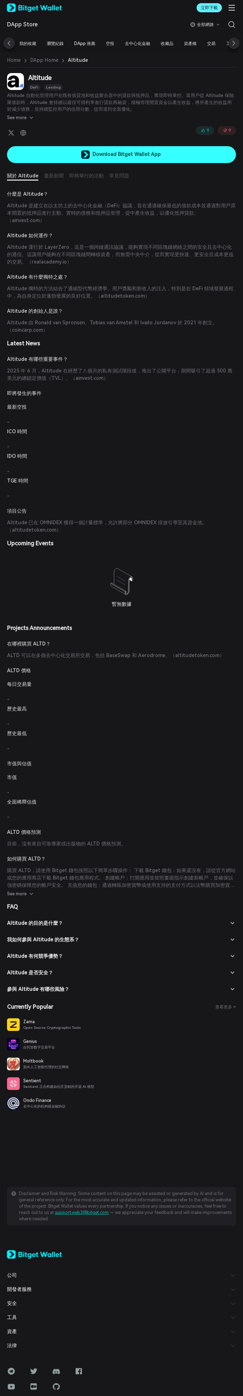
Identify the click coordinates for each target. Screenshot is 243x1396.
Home (13, 60)
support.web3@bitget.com (180, 1191)
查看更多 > (226, 992)
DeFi (33, 87)
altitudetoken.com (118, 288)
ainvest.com (216, 213)
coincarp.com (209, 315)
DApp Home (41, 60)
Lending (51, 87)
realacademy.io (36, 254)
